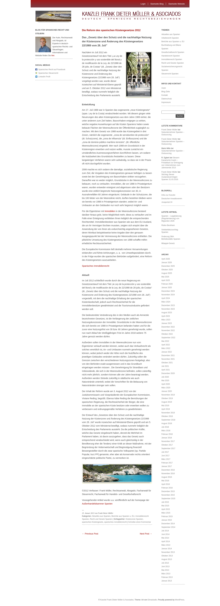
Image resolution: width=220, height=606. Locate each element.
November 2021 (168, 359)
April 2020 (165, 384)
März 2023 (165, 320)
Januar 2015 (166, 520)
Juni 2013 (165, 566)
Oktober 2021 (167, 363)
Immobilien (109, 211)
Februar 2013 (167, 577)
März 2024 (165, 302)
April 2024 (165, 298)
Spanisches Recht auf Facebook (51, 69)
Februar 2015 (167, 516)
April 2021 (165, 370)
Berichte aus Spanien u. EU (122, 516)
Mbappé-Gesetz (168, 243)
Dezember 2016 (168, 470)
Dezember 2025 (168, 266)
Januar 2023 (166, 323)
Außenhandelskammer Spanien (97, 503)
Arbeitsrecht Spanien (170, 38)
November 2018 (168, 413)
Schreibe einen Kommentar (139, 522)
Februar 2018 (167, 434)
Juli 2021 (165, 366)
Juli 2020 (165, 377)
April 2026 (165, 259)
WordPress (179, 600)
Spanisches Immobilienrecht (95, 266)
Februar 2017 (167, 463)
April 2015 (165, 509)
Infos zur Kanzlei (168, 195)
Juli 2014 (165, 531)
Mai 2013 (165, 570)
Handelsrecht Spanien (170, 56)
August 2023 (166, 312)
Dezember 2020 (168, 373)
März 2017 (165, 459)
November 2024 (168, 295)
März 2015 (165, 513)
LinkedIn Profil (44, 77)
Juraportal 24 (166, 202)
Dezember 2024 (168, 291)
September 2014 (168, 527)
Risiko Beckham (168, 225)
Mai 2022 (165, 341)
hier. (53, 55)
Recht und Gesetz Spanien (101, 519)
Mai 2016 (165, 481)
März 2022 (165, 348)
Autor (163, 88)
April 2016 (165, 484)
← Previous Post (90, 533)
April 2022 (165, 345)
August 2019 (166, 402)
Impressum (166, 102)
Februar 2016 (167, 488)
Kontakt (164, 95)
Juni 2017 (165, 456)
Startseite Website (176, 4)
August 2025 (166, 273)
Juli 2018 (165, 427)
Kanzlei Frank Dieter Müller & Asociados (117, 600)
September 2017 (168, 448)
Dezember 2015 (168, 491)
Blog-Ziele (165, 92)
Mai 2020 (165, 380)
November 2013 (168, 552)
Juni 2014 (165, 534)
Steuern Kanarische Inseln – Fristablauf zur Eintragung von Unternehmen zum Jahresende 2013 (172, 163)
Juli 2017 (165, 452)
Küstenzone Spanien (134, 519)
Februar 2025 (167, 284)
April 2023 (165, 316)
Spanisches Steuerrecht (48, 73)
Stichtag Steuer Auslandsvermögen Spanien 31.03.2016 (169, 177)
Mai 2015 (165, 506)
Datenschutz (166, 99)
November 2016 (168, 473)
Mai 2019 (165, 405)
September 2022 (168, 338)
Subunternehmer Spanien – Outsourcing (172, 133)
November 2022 (168, 330)
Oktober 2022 (167, 334)
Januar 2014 (166, 549)
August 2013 (166, 559)
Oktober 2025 (167, 270)
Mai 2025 (165, 277)
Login (143, 4)
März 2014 (165, 545)
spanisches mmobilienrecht (115, 522)
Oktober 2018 (167, 416)
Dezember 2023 (168, 305)
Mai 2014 (165, 538)
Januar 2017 (166, 466)
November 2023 (168, 309)
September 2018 (168, 420)
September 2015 (168, 498)
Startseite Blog (157, 4)
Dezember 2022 (168, 327)
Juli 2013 (165, 563)
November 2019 (168, 395)
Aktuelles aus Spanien (101, 516)
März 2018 (165, 431)
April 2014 (165, 541)
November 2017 (168, 441)
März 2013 (165, 574)
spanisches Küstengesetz (92, 522)
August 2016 (166, 477)
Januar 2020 (166, 391)
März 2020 (165, 388)
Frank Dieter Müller (169, 130)
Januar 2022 (166, 352)
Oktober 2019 (167, 398)
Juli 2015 (165, 502)
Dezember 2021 (168, 355)
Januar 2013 (166, 581)
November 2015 (168, 495)
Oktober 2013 (167, 556)
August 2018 (166, 423)
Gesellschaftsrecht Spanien (172, 52)
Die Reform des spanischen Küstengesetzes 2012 (111, 30)
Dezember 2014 (168, 523)
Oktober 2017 (167, 445)
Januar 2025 (166, 287)
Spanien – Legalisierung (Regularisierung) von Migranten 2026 (171, 218)
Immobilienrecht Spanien (171, 59)
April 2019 (165, 409)
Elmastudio (152, 600)
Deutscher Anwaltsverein (171, 198)
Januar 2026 (166, 262)
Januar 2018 (166, 438)
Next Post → (146, 533)
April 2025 (165, 280)
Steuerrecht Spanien (169, 74)
